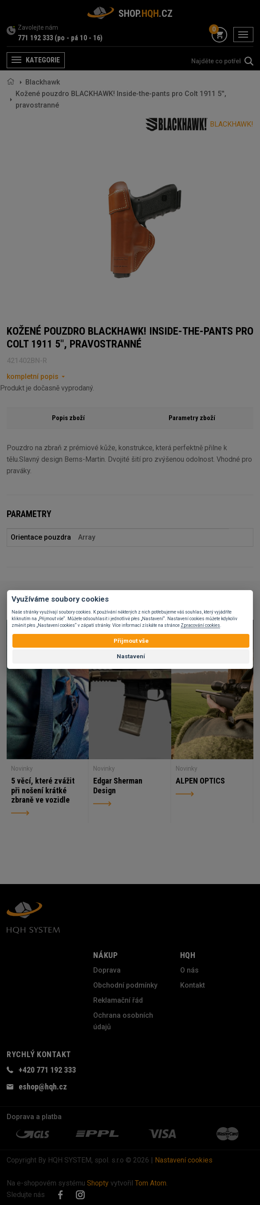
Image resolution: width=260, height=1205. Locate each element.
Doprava (107, 970)
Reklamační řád (118, 1000)
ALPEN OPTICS (200, 780)
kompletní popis (33, 376)
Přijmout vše (131, 640)
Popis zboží (68, 418)
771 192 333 (35, 38)
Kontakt (192, 985)
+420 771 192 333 (47, 1069)
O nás (189, 970)
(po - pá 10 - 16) (78, 38)
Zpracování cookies (200, 625)
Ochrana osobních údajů (123, 1021)
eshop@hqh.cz (43, 1086)
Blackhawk (42, 82)
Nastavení (131, 656)
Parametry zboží (192, 418)
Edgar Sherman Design (117, 785)
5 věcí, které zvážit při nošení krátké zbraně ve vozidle (43, 790)
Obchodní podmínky (125, 985)
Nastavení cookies (184, 1160)
